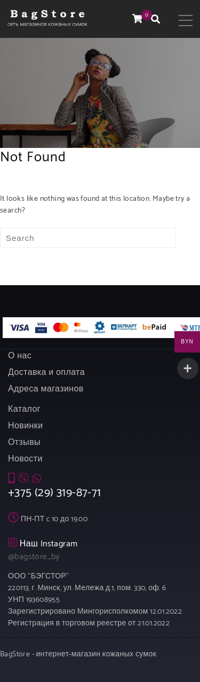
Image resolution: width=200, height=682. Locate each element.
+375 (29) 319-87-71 (54, 493)
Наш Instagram (49, 544)
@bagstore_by (34, 557)
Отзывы (24, 442)
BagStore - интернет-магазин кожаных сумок (78, 654)
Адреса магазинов (46, 389)
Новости (25, 459)
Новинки (25, 426)
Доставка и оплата (46, 372)
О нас (19, 356)
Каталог (24, 409)
